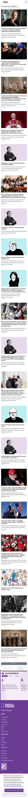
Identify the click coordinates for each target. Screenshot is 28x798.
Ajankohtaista (4, 717)
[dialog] (14, 786)
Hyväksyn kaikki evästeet (14, 790)
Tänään (4, 676)
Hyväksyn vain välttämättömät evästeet (14, 794)
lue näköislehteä (6, 760)
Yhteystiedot (4, 751)
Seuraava (20, 668)
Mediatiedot (4, 753)
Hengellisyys (4, 724)
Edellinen (7, 668)
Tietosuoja (3, 755)
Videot (2, 729)
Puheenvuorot (4, 722)
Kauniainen (3, 742)
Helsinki (3, 737)
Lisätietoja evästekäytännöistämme (13, 786)
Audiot (2, 727)
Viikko (10, 676)
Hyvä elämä (3, 719)
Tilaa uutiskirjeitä (5, 758)
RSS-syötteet (4, 731)
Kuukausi (17, 676)
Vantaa (2, 744)
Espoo (2, 740)
